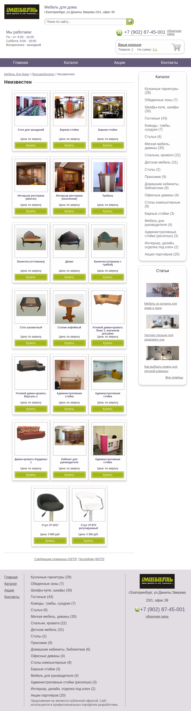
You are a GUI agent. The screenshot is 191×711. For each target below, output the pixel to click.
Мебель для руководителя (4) (158, 223)
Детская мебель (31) (161, 162)
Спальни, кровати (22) (163, 155)
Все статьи (174, 377)
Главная (20, 62)
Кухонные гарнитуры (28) (51, 577)
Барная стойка (69, 129)
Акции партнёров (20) (162, 254)
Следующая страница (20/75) (55, 559)
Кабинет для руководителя (69, 461)
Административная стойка (69, 395)
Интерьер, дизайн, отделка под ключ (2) (162, 245)
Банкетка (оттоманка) (31, 261)
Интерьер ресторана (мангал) (31, 197)
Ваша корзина (129, 45)
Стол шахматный (31, 327)
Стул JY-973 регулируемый (88, 527)
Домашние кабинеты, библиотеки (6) (162, 186)
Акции (119, 62)
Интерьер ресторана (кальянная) (69, 197)
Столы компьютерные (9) (51, 662)
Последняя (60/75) (91, 559)
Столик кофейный (69, 327)
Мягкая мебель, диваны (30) (157, 146)
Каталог (71, 62)
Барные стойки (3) (159, 213)
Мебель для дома (16, 74)
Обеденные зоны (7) (161, 100)
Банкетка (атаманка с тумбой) (108, 263)
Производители (42, 74)
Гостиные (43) (156, 118)
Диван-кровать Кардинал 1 (31, 461)
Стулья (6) (153, 137)
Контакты (169, 62)
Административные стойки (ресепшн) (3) (161, 234)
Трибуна (107, 195)
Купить (31, 145)
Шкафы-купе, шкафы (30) (51, 590)
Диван (69, 261)
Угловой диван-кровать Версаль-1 (31, 395)
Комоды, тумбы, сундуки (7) (158, 127)
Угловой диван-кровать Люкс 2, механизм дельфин (108, 330)
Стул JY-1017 (50, 525)
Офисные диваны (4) (162, 195)
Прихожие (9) (155, 177)
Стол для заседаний (31, 129)
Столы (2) (152, 169)
